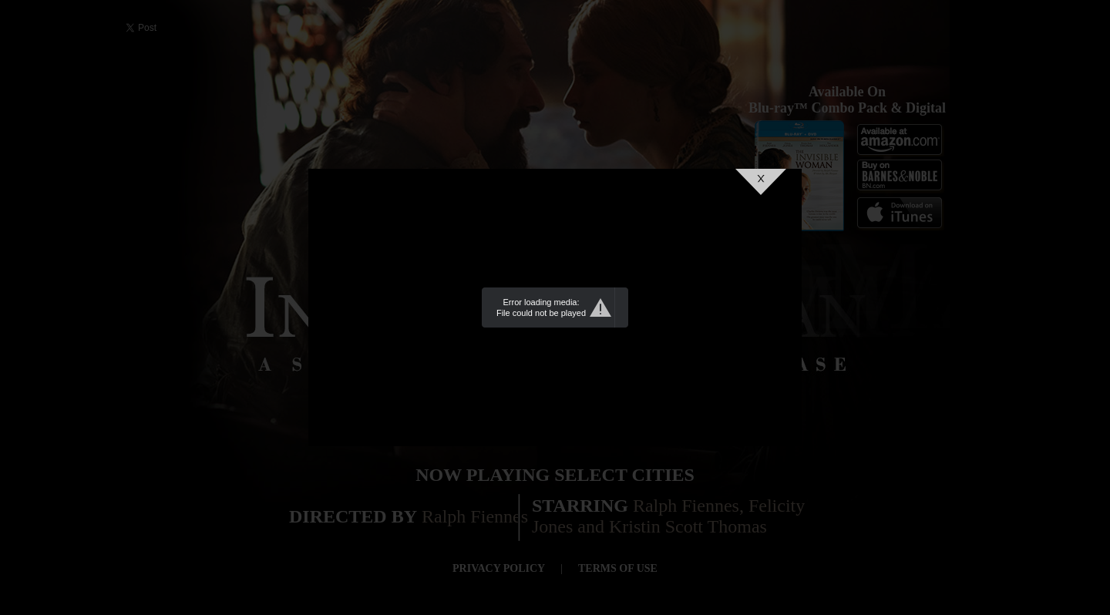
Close (760, 182)
